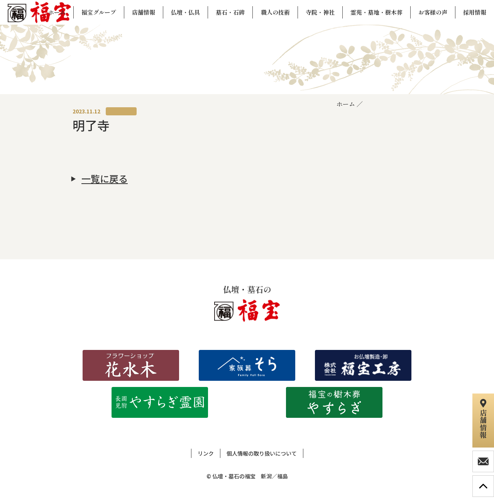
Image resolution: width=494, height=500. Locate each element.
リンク (206, 453)
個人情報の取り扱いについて (262, 453)
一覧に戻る (104, 178)
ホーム (346, 103)
